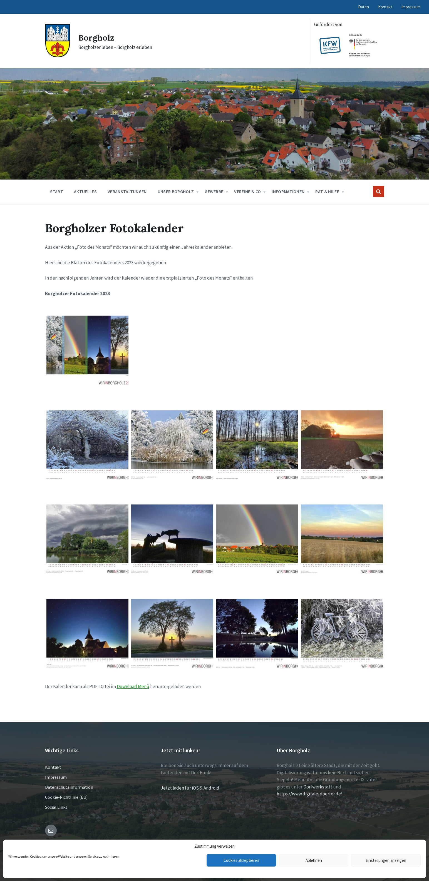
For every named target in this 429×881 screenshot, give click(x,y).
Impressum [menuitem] (411, 6)
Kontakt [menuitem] (385, 6)
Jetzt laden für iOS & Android (190, 788)
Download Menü (133, 686)
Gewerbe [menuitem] (214, 191)
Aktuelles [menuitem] (85, 191)
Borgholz (96, 37)
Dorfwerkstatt (317, 787)
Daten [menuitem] (363, 6)
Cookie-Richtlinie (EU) (66, 797)
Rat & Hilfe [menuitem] (327, 191)
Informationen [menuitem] (288, 191)
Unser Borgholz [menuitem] (176, 191)
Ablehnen (314, 860)
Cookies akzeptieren (241, 860)
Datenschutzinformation (69, 787)
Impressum (56, 777)
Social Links (56, 807)
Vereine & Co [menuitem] (247, 191)
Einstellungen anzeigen (386, 860)
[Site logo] (57, 56)
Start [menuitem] (56, 191)
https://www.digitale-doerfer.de (309, 794)
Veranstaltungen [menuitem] (127, 191)
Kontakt (53, 767)
